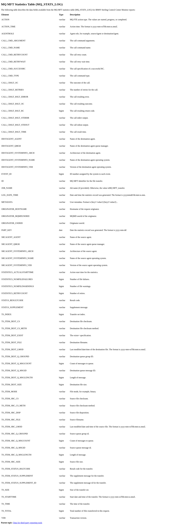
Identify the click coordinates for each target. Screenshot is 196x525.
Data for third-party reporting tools (27, 523)
